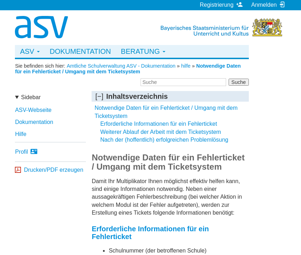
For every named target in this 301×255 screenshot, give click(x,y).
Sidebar (30, 97)
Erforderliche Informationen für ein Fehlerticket (158, 124)
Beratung (143, 51)
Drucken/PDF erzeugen (53, 170)
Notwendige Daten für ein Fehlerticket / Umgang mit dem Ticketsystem (128, 68)
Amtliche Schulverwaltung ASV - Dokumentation (121, 66)
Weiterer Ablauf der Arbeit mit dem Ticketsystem (160, 132)
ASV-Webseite (33, 110)
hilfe (185, 66)
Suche (238, 82)
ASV (30, 51)
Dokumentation (80, 51)
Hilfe (20, 134)
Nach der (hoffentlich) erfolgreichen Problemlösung (164, 140)
